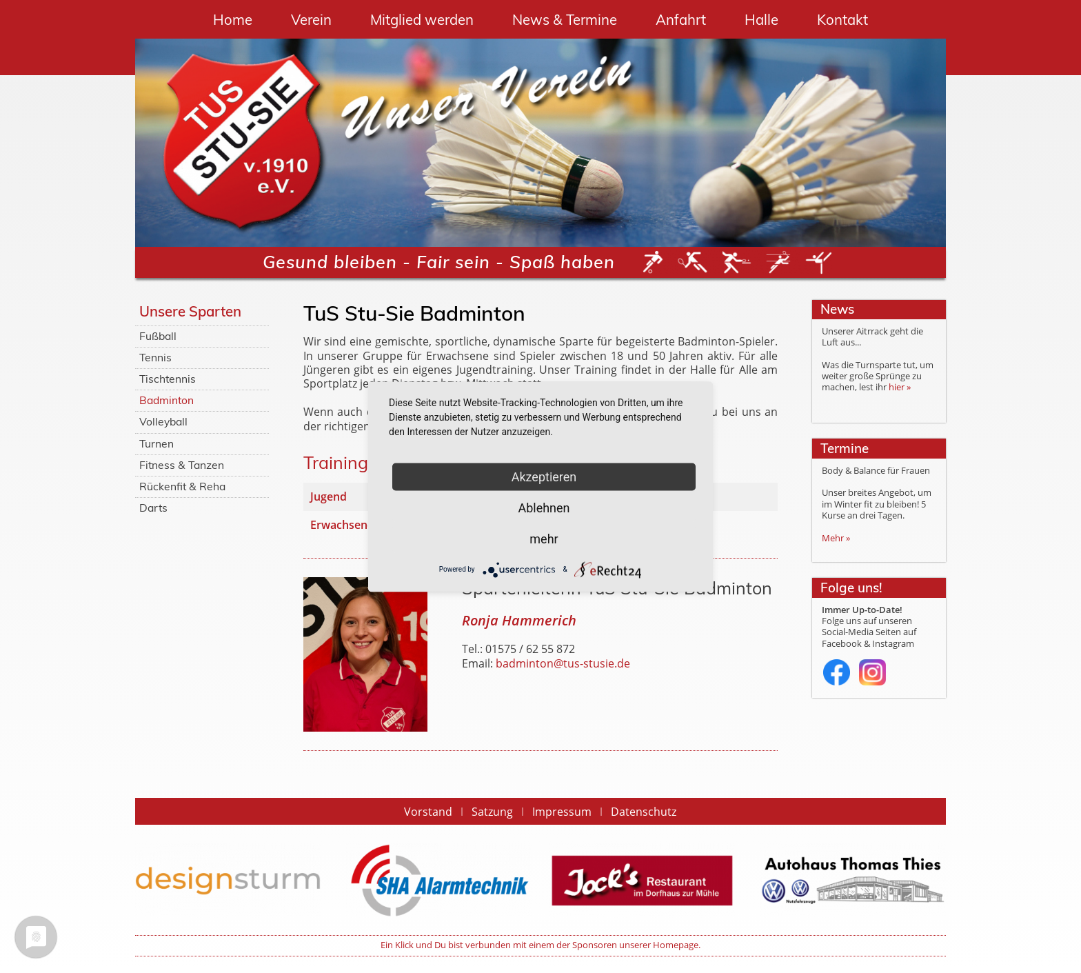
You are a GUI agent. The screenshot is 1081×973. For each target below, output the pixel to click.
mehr (543, 538)
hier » (900, 387)
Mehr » (836, 538)
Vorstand (428, 811)
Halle (761, 19)
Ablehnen (543, 507)
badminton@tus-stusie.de (563, 663)
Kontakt (842, 19)
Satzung (492, 811)
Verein (311, 19)
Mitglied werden (422, 19)
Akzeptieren (544, 476)
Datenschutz (643, 811)
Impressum (562, 811)
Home (232, 19)
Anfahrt (681, 19)
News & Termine (564, 19)
